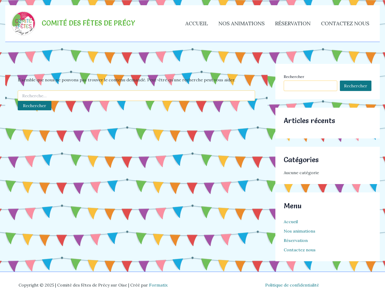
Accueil (196, 23)
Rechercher (294, 76)
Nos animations (241, 23)
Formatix (158, 285)
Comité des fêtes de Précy (88, 23)
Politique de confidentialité (292, 285)
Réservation (293, 23)
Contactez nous (345, 23)
